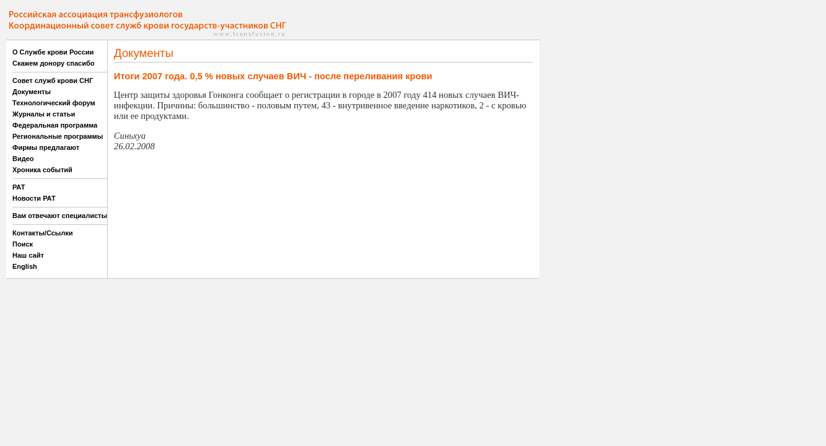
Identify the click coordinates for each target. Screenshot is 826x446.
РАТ (18, 187)
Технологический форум (53, 103)
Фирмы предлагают (45, 147)
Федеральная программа (54, 125)
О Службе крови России (53, 52)
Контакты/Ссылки (42, 233)
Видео (23, 158)
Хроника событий (42, 169)
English (24, 266)
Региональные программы (57, 136)
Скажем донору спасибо (53, 63)
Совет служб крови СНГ (52, 80)
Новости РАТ (34, 198)
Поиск (22, 244)
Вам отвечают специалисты (59, 215)
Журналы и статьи (43, 114)
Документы (31, 91)
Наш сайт (28, 255)
